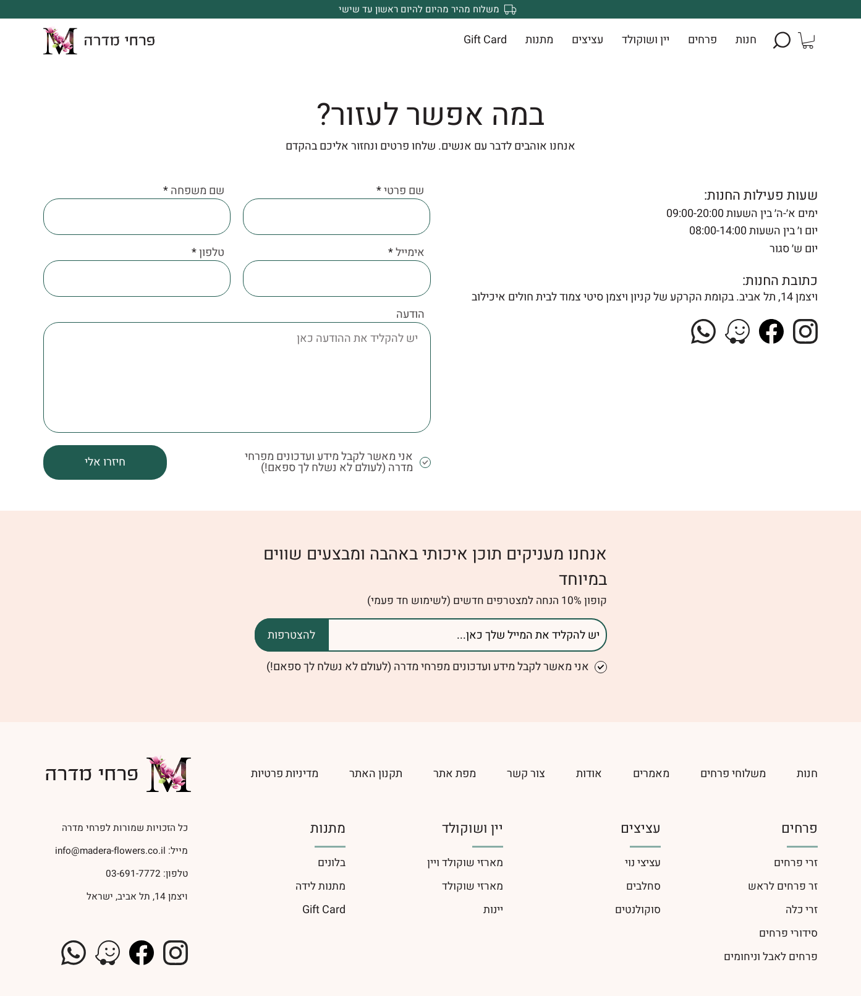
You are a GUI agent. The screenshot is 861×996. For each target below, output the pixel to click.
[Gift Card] (273, 909)
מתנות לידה (320, 886)
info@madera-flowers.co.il (110, 851)
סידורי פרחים (788, 933)
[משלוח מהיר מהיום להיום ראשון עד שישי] (430, 9)
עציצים (641, 828)
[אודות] (589, 773)
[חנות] (807, 773)
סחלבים (643, 886)
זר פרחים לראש (783, 886)
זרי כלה (802, 909)
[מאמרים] (651, 773)
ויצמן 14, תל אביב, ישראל (137, 896)
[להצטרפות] (292, 635)
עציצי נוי (643, 862)
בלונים (332, 862)
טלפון (211, 252)
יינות (493, 909)
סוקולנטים (638, 909)
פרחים (799, 828)
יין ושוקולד (472, 828)
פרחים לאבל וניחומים (771, 956)
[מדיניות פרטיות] (259, 773)
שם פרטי (404, 191)
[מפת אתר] (454, 773)
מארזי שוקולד (472, 886)
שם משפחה (197, 191)
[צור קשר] (526, 773)
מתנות (328, 828)
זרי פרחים (796, 862)
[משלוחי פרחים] (733, 773)
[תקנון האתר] (375, 773)
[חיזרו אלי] (105, 462)
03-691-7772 (132, 873)
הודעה (410, 314)
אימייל (410, 252)
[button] (782, 40)
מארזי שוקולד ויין (465, 862)
